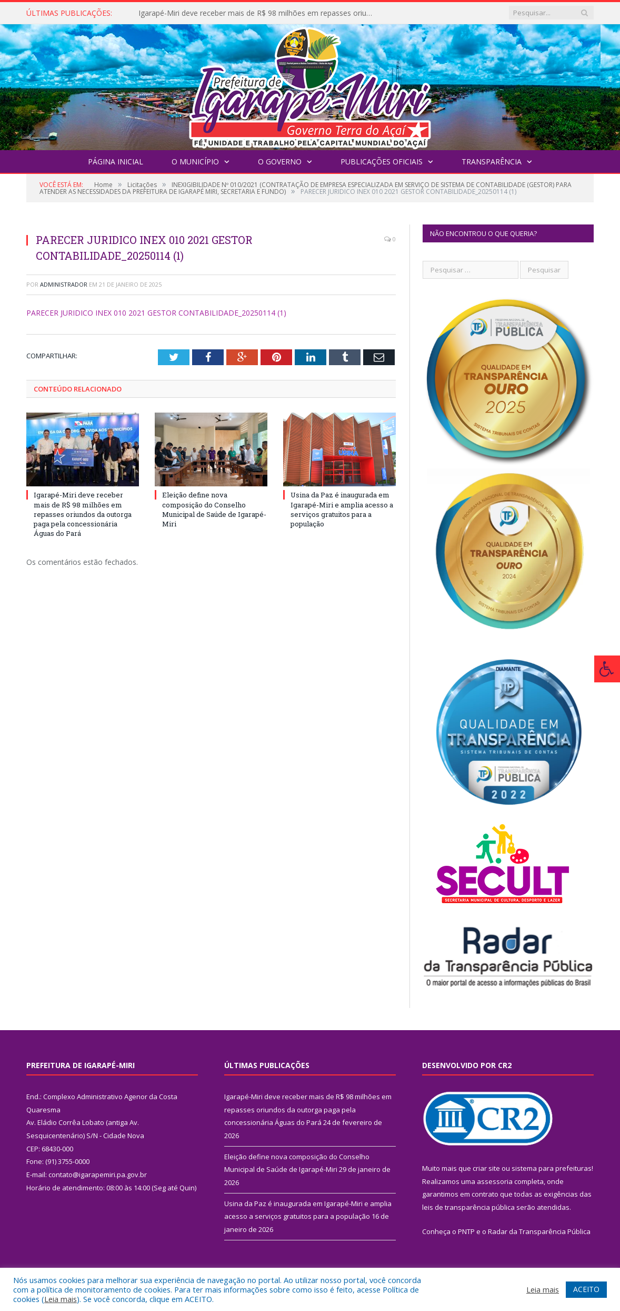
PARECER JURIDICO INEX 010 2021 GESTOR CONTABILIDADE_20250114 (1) (156, 313)
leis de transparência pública (468, 1207)
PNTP (466, 1231)
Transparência (492, 161)
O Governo (280, 161)
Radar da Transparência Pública (539, 1231)
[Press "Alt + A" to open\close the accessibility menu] (607, 669)
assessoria (495, 1181)
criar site (486, 1168)
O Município (195, 161)
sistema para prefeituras (552, 1168)
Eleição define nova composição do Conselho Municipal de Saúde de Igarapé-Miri (214, 509)
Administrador (63, 284)
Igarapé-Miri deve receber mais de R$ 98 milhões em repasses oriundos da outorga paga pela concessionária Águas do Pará (259, 13)
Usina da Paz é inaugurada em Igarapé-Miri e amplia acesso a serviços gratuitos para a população (342, 509)
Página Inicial (115, 161)
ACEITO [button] (586, 1289)
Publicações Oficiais (382, 161)
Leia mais (60, 1299)
